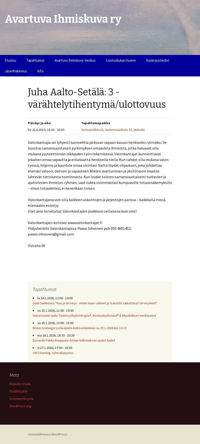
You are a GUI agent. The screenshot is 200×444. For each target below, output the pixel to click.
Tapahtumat (35, 60)
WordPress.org (20, 406)
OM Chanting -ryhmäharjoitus (53, 353)
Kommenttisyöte (22, 398)
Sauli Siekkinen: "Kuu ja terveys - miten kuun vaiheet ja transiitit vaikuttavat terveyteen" (95, 303)
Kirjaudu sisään (20, 384)
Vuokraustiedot (157, 60)
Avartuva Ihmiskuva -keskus (75, 60)
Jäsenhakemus (16, 71)
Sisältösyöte (19, 391)
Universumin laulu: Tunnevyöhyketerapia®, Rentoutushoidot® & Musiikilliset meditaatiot (94, 315)
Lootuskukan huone (121, 60)
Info (40, 71)
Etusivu (10, 60)
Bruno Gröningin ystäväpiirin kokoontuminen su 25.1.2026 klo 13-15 (80, 328)
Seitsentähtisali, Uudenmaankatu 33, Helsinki (113, 130)
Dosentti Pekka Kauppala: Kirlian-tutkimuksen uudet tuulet (74, 340)
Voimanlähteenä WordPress (47, 434)
